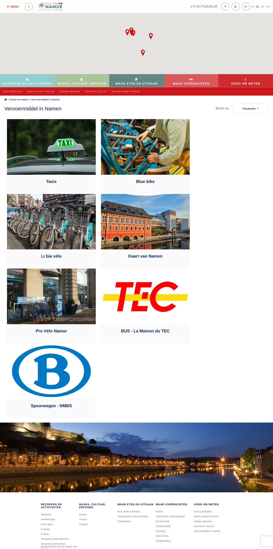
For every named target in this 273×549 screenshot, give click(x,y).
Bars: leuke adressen (128, 424)
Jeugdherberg (163, 453)
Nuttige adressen (70, 91)
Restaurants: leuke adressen (132, 428)
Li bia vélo (222, 177)
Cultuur (83, 431)
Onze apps (47, 436)
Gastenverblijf (163, 438)
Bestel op (222, 108)
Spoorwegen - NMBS (47, 318)
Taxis (48, 177)
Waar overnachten (171, 416)
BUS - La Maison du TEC (222, 247)
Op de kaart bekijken (94, 531)
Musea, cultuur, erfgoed (92, 418)
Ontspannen (124, 433)
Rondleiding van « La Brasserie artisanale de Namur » (58, 468)
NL (257, 6)
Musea (83, 427)
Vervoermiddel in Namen (126, 91)
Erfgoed (83, 436)
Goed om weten (19, 99)
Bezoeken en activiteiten (51, 418)
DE (263, 6)
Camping (160, 443)
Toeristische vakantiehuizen (170, 428)
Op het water (163, 433)
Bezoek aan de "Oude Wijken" (57, 489)
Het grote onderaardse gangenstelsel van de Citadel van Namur (59, 459)
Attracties (46, 427)
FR (252, 6)
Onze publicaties (12, 91)
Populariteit (249, 108)
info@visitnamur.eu (89, 515)
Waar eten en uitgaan (135, 416)
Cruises (45, 446)
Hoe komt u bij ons (96, 91)
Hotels (159, 424)
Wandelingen (48, 431)
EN (268, 6)
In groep (45, 441)
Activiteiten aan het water (54, 494)
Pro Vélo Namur (135, 247)
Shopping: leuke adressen (55, 451)
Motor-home (162, 448)
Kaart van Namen (48, 247)
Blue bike (135, 177)
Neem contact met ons (41, 91)
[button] (151, 36)
